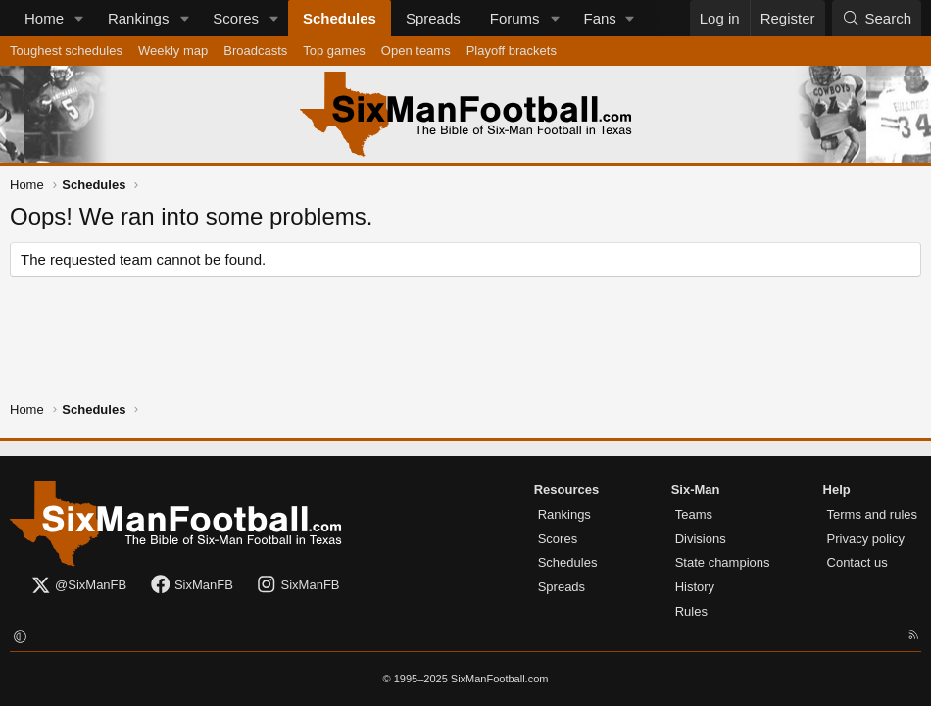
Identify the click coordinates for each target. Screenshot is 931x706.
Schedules (339, 18)
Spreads (433, 18)
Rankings (139, 18)
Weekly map (173, 50)
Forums (515, 18)
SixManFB (191, 586)
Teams (693, 514)
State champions (722, 562)
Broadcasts (255, 50)
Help (837, 489)
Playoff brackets (511, 50)
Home (44, 18)
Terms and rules (872, 514)
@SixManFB (78, 586)
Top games (334, 50)
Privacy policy (866, 538)
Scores (236, 18)
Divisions (700, 538)
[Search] (876, 18)
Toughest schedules (66, 50)
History (694, 587)
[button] (79, 18)
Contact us (857, 562)
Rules (691, 611)
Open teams (416, 50)
